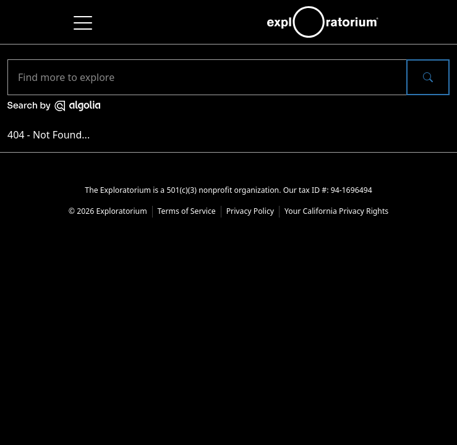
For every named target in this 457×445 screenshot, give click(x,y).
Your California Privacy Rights (336, 211)
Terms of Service (187, 211)
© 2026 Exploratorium (108, 211)
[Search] (207, 77)
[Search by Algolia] (53, 105)
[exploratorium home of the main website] (322, 22)
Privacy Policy (250, 211)
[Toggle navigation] (83, 22)
